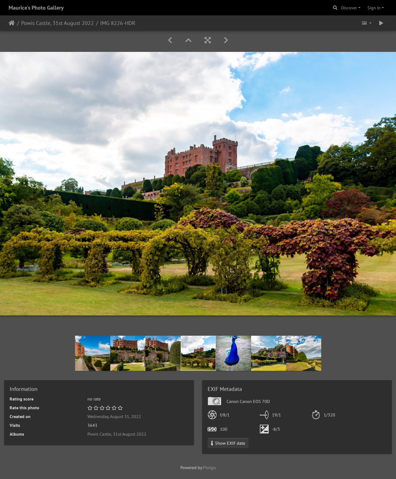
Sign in (374, 7)
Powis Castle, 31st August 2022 (57, 23)
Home (12, 23)
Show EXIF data (228, 443)
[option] (92, 353)
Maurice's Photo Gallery (36, 7)
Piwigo (209, 467)
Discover (349, 7)
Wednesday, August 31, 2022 (114, 416)
